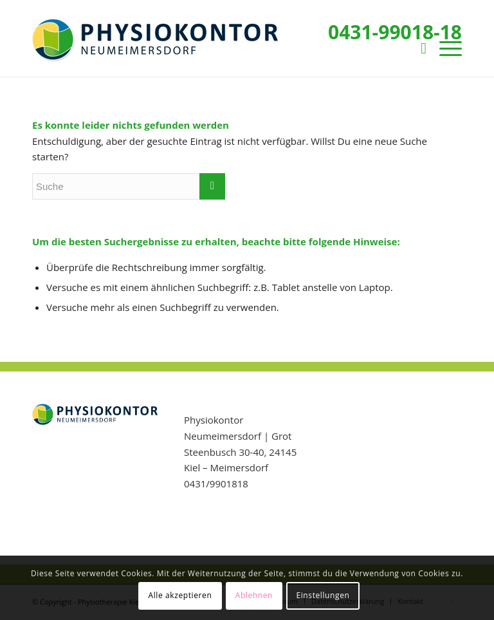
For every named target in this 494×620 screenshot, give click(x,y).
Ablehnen (254, 595)
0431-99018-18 (395, 32)
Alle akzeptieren (180, 595)
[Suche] (417, 48)
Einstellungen (322, 595)
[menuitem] (417, 48)
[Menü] (444, 48)
